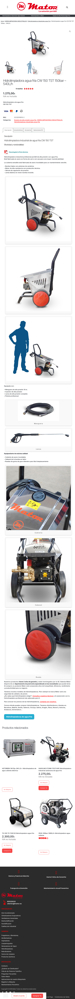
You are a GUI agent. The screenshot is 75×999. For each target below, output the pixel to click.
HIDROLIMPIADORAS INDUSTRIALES (16, 21)
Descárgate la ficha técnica (16, 152)
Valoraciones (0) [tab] (38, 130)
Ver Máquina (7, 789)
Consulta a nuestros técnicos (42, 696)
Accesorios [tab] (28, 130)
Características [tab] (18, 130)
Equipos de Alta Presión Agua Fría (61, 15)
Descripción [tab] (8, 130)
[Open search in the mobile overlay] (67, 7)
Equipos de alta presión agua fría (25, 120)
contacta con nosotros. (48, 702)
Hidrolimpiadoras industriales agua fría (39, 21)
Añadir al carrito (19, 996)
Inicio (2, 21)
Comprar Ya (37, 996)
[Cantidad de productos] (5, 996)
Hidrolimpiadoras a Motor (37, 15)
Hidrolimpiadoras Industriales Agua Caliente (13, 15)
